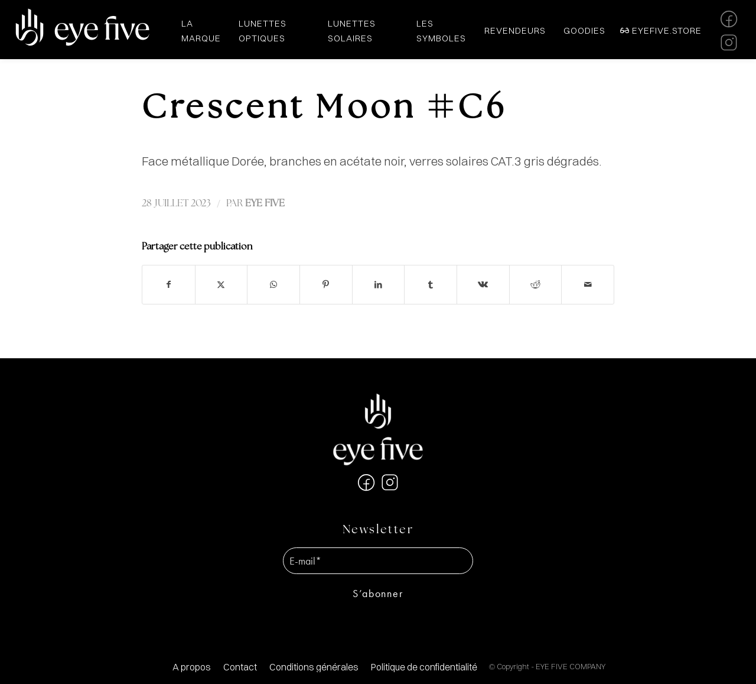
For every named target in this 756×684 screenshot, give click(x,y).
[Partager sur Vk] (483, 284)
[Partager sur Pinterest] (326, 284)
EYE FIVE (265, 204)
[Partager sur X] (221, 284)
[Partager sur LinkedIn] (379, 284)
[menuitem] (192, 667)
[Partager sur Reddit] (536, 284)
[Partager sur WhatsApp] (273, 284)
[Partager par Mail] (588, 284)
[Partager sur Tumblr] (431, 284)
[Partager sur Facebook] (168, 284)
